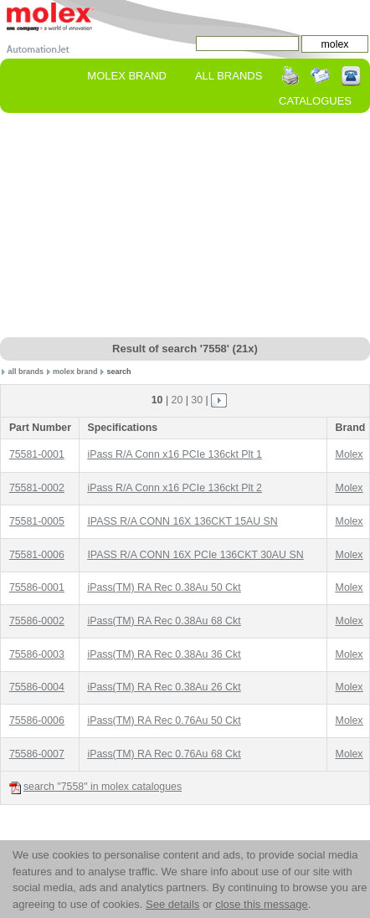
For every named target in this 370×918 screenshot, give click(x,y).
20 (177, 400)
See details (172, 904)
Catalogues (315, 101)
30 (197, 400)
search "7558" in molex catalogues (95, 787)
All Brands (228, 75)
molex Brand (127, 75)
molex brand (75, 371)
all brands (26, 371)
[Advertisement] (185, 226)
